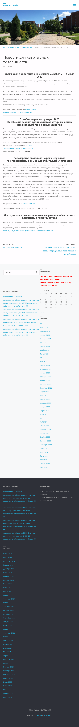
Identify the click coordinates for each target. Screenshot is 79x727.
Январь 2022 (45, 407)
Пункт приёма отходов (12, 296)
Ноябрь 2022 (45, 380)
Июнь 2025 (44, 324)
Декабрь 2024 (45, 339)
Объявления (27, 47)
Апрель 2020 (45, 463)
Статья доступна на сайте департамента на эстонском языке (28, 231)
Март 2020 (44, 467)
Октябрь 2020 (45, 441)
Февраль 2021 (45, 429)
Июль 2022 (44, 395)
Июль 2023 (44, 354)
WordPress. (48, 715)
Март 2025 (44, 327)
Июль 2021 (44, 414)
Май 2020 (43, 460)
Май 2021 (43, 422)
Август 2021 (44, 410)
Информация (13, 47)
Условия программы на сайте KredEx (18, 148)
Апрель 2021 (45, 426)
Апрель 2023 (45, 365)
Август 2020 (44, 448)
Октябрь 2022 (45, 384)
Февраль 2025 (45, 331)
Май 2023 (43, 361)
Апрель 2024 (45, 346)
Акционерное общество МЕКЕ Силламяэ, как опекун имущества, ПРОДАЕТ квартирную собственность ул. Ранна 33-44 (21, 303)
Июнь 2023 (44, 358)
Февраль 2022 (45, 403)
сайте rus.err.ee (29, 203)
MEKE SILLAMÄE (10, 5)
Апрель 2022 (45, 399)
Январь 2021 (45, 433)
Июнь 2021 (44, 418)
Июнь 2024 (44, 342)
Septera (38, 715)
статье (29, 145)
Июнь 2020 (44, 456)
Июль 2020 (44, 452)
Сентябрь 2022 (46, 388)
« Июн (42, 313)
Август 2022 (44, 392)
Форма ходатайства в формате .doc (18, 112)
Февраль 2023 (45, 369)
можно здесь (30, 109)
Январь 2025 (45, 335)
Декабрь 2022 (45, 377)
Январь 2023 (45, 373)
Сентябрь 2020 (46, 445)
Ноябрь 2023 (45, 350)
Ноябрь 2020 (45, 437)
